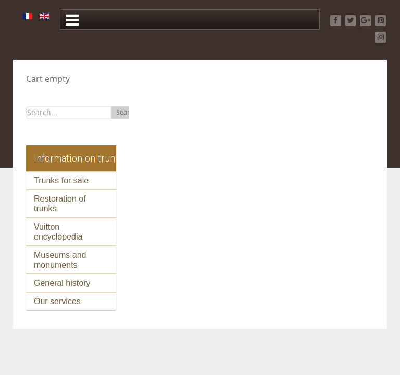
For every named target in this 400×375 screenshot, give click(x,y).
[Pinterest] (380, 20)
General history (62, 283)
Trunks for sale (61, 180)
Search (126, 112)
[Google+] (365, 20)
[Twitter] (350, 20)
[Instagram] (380, 37)
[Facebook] (335, 20)
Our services (57, 301)
